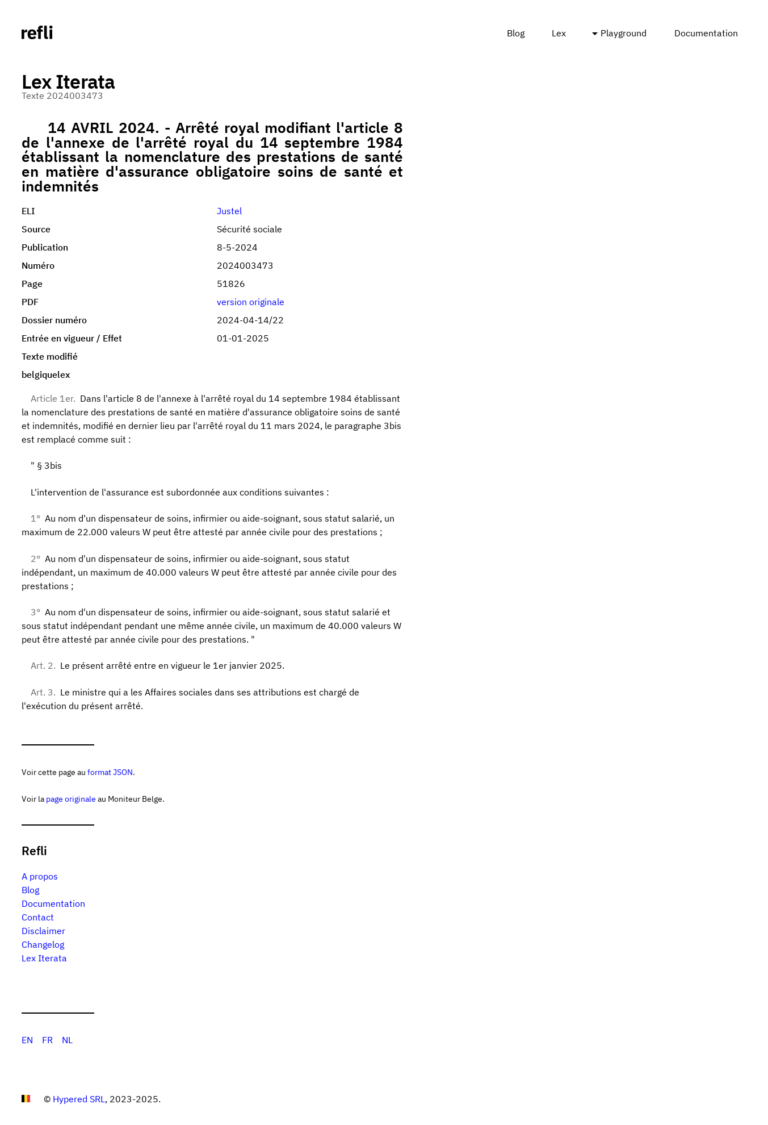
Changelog (43, 944)
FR (47, 1039)
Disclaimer (43, 930)
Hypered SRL (79, 1099)
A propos (40, 876)
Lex (559, 33)
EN (27, 1039)
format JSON (110, 771)
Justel (229, 210)
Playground (624, 33)
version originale (250, 301)
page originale (71, 798)
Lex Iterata (44, 958)
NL (67, 1039)
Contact (38, 917)
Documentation (706, 33)
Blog (515, 33)
